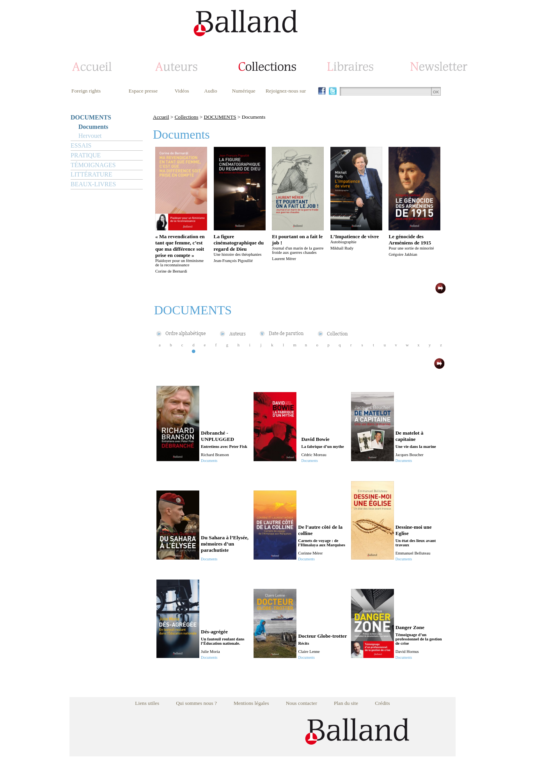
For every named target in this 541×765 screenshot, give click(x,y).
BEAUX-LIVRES (93, 184)
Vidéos (182, 91)
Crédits (382, 703)
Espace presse (143, 91)
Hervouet (90, 135)
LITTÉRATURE (91, 174)
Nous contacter (301, 703)
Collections (187, 117)
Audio (210, 91)
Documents (93, 126)
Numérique (243, 91)
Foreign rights (86, 91)
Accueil (161, 117)
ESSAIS (81, 145)
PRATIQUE (86, 155)
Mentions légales (251, 703)
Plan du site (346, 703)
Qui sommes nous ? (196, 703)
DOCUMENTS (91, 117)
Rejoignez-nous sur (286, 91)
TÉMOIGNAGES (93, 165)
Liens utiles (147, 703)
